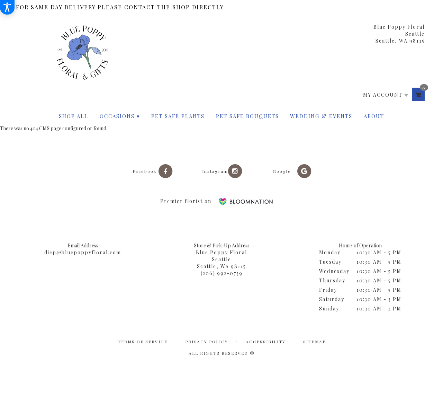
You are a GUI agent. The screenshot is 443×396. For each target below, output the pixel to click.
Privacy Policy (206, 341)
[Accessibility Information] (7, 7)
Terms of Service (143, 341)
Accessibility (266, 341)
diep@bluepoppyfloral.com (82, 252)
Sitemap (314, 341)
